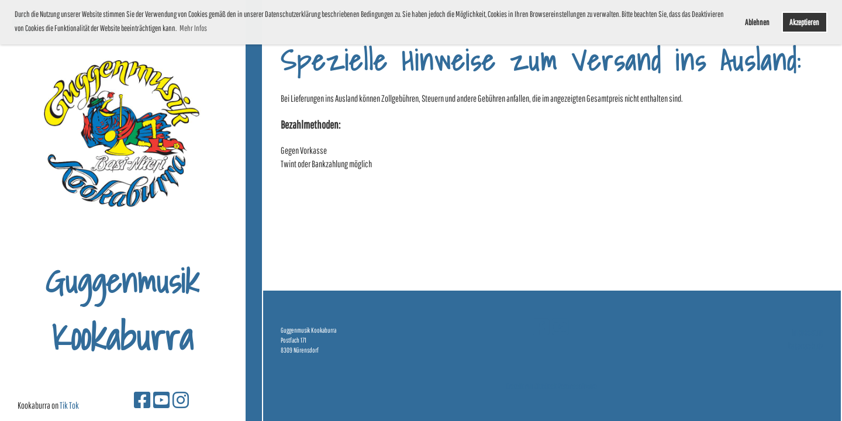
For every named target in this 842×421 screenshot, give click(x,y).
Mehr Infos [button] (193, 28)
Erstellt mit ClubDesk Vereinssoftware (551, 386)
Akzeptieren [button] (804, 22)
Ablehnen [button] (757, 22)
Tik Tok (69, 405)
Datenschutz (805, 345)
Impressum (807, 332)
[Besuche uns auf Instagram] (180, 399)
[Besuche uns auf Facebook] (142, 399)
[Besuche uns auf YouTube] (161, 399)
